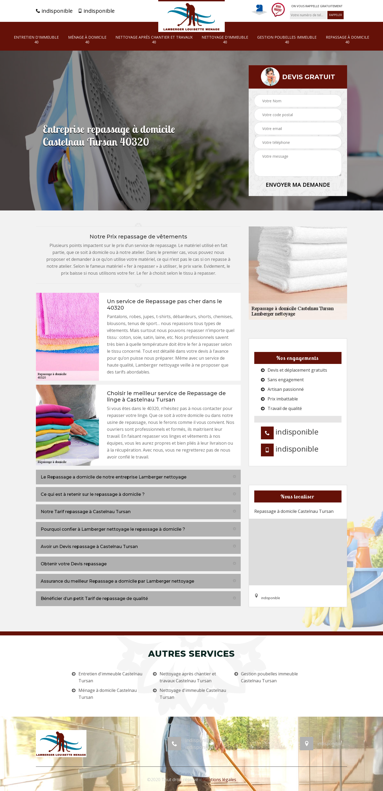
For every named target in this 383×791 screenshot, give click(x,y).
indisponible (54, 10)
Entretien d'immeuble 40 (36, 39)
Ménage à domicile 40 (87, 39)
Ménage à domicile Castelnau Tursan (107, 693)
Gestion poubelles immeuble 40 (287, 39)
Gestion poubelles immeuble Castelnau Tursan (269, 677)
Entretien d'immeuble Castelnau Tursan (110, 677)
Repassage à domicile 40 (347, 39)
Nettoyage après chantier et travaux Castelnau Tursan (188, 677)
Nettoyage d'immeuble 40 (225, 39)
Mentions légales (219, 779)
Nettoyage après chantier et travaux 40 (154, 39)
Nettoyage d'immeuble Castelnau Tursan (193, 693)
